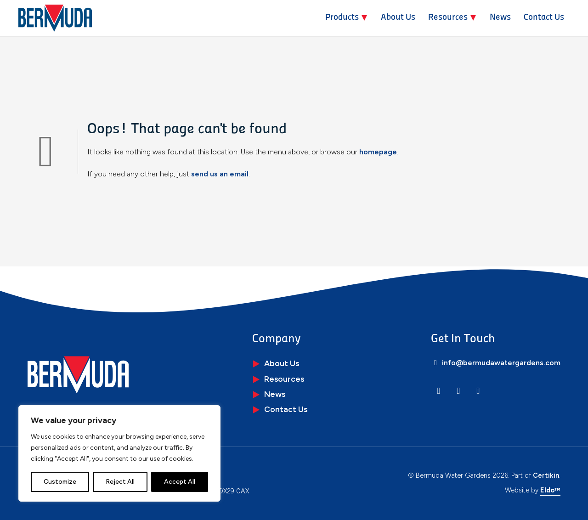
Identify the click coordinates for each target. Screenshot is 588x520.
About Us (398, 17)
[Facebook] (478, 390)
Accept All (179, 482)
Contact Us (544, 17)
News (500, 17)
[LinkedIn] (439, 390)
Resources (448, 17)
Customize (60, 482)
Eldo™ (550, 490)
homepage (378, 151)
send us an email (220, 174)
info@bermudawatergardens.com (495, 362)
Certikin (546, 475)
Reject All (120, 482)
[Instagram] (458, 390)
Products (342, 17)
